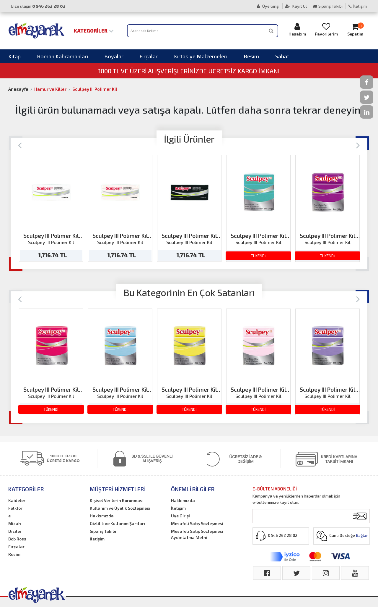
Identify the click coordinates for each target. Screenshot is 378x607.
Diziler (15, 531)
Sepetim (355, 29)
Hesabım (297, 29)
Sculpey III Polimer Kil (94, 89)
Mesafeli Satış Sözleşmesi (197, 523)
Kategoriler (94, 30)
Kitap (14, 56)
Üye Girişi (268, 6)
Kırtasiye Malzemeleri (200, 56)
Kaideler (16, 500)
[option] (51, 208)
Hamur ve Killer (50, 89)
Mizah (14, 523)
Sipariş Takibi (328, 6)
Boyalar (113, 56)
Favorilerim (326, 29)
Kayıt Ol (296, 6)
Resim (251, 56)
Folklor (15, 508)
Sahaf (282, 56)
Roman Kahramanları (62, 56)
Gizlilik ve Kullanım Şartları (117, 523)
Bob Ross (17, 538)
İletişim (357, 6)
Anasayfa (18, 89)
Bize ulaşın (38, 6)
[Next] (358, 145)
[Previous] (20, 145)
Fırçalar (149, 56)
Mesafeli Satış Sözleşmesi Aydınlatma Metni (197, 534)
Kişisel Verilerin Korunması (117, 500)
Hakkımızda (102, 515)
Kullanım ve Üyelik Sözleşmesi (120, 508)
